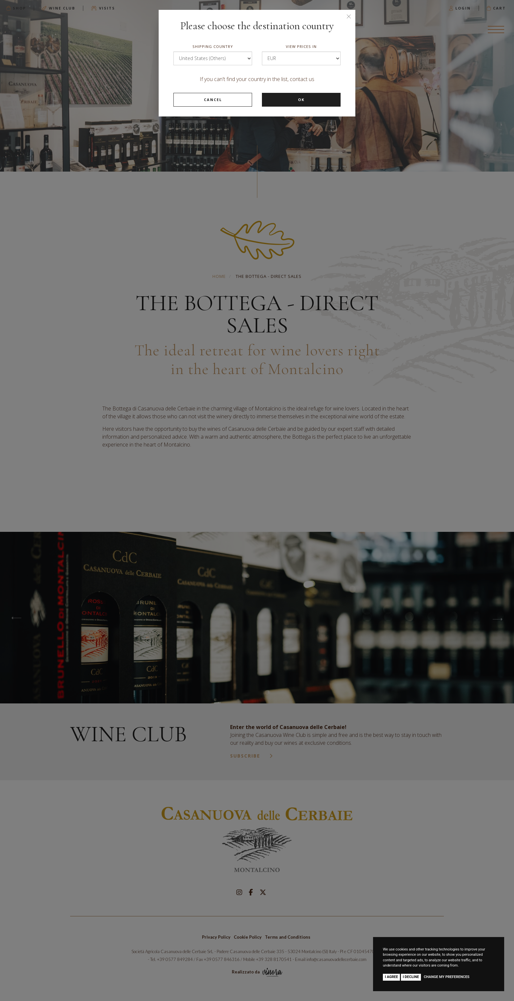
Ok (301, 99)
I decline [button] (411, 977)
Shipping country (212, 46)
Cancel (213, 99)
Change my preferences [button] (446, 977)
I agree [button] (391, 977)
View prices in (301, 46)
